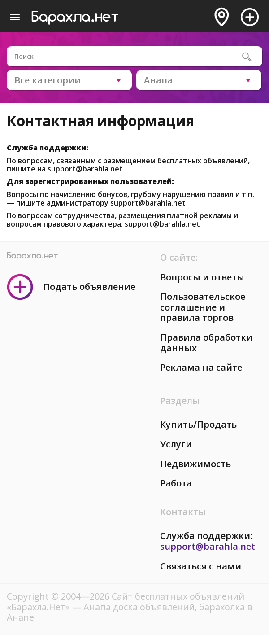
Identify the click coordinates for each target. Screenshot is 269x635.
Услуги (176, 444)
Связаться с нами (200, 566)
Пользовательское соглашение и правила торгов (202, 307)
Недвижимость (195, 464)
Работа (176, 483)
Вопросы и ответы (202, 277)
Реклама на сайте (201, 367)
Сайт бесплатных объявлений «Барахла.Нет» (125, 601)
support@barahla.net (85, 169)
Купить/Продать (198, 424)
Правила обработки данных (206, 342)
